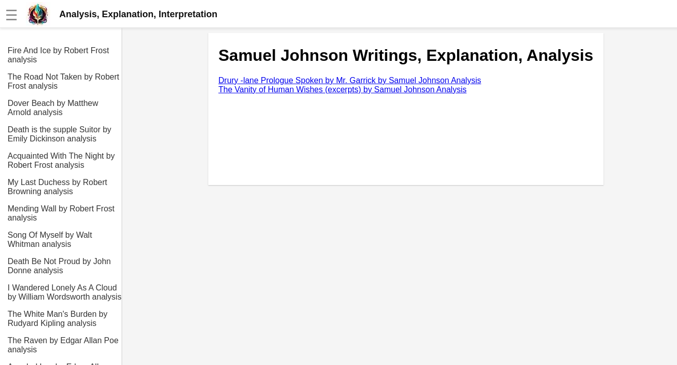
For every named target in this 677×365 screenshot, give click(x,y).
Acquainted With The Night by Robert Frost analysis (61, 160)
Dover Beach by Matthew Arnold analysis (53, 108)
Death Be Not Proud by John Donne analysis (59, 266)
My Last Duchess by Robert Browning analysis (57, 187)
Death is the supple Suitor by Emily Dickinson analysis (59, 134)
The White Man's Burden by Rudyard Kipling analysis (57, 318)
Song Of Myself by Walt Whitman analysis (50, 239)
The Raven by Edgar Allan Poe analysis (63, 345)
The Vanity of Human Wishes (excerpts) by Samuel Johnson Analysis (342, 89)
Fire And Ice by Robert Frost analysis (58, 55)
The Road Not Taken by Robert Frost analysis (63, 81)
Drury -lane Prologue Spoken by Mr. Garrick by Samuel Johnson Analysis (349, 80)
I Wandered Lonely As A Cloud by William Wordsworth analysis (65, 292)
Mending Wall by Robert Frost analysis (61, 213)
